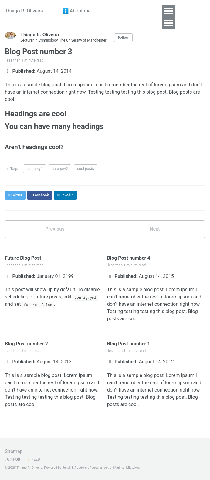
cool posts (85, 181)
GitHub (12, 459)
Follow (123, 50)
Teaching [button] (135, 23)
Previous (54, 241)
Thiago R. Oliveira (24, 17)
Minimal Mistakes (126, 468)
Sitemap (14, 451)
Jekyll (66, 468)
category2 (60, 181)
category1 (34, 181)
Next (155, 241)
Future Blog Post (23, 270)
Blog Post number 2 (26, 356)
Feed (33, 459)
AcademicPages (86, 468)
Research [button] (135, 11)
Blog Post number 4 (128, 270)
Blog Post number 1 (128, 356)
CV (104, 17)
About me (76, 17)
